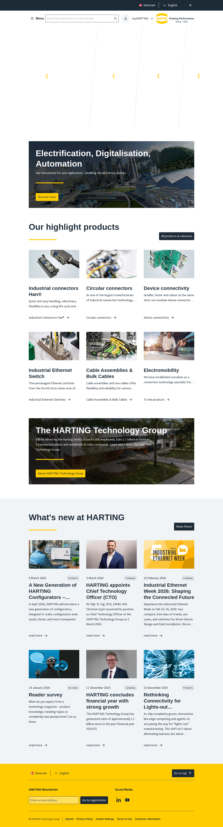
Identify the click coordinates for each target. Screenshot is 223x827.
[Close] (190, 5)
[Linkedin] (118, 799)
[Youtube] (127, 799)
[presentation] (169, 5)
